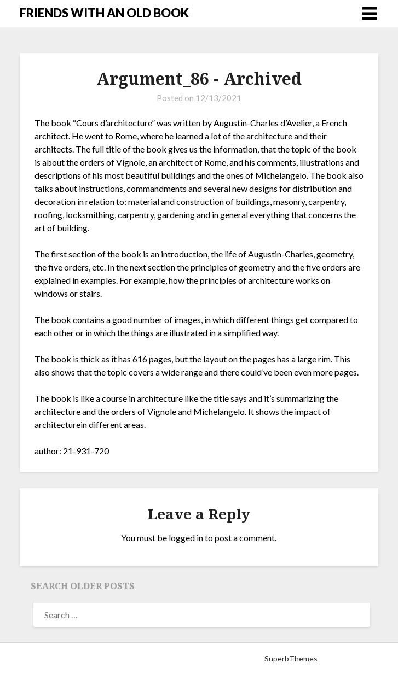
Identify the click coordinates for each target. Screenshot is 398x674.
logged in (186, 537)
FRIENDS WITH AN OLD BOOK (104, 12)
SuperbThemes (291, 658)
